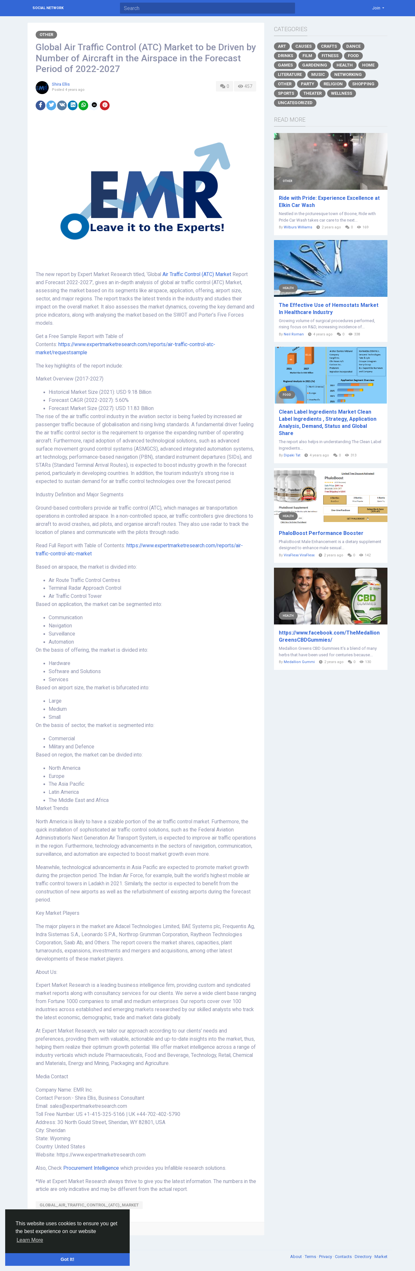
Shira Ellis (61, 84)
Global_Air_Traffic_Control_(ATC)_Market (89, 1205)
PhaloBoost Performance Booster (321, 533)
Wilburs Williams (298, 227)
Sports (286, 93)
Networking (348, 74)
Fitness (330, 55)
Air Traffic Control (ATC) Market (196, 274)
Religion (333, 83)
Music (318, 74)
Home (368, 65)
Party (307, 83)
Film (307, 55)
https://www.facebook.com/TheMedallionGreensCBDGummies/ (329, 636)
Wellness (341, 93)
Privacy (326, 1256)
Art (282, 46)
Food (353, 55)
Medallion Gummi (299, 662)
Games (285, 65)
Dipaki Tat (292, 455)
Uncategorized (295, 102)
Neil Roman (294, 334)
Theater (312, 93)
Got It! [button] (67, 1259)
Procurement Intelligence (91, 1168)
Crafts (329, 46)
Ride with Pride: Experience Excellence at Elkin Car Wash (329, 201)
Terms (311, 1256)
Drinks (285, 55)
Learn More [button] (30, 1240)
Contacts (344, 1256)
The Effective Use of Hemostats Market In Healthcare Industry (328, 308)
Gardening (314, 65)
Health (345, 65)
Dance (353, 46)
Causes (303, 46)
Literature (290, 74)
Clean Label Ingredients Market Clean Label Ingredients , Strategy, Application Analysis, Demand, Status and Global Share (327, 422)
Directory (364, 1256)
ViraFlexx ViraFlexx (299, 555)
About (296, 1256)
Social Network (48, 8)
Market (380, 1256)
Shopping (363, 83)
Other (46, 34)
